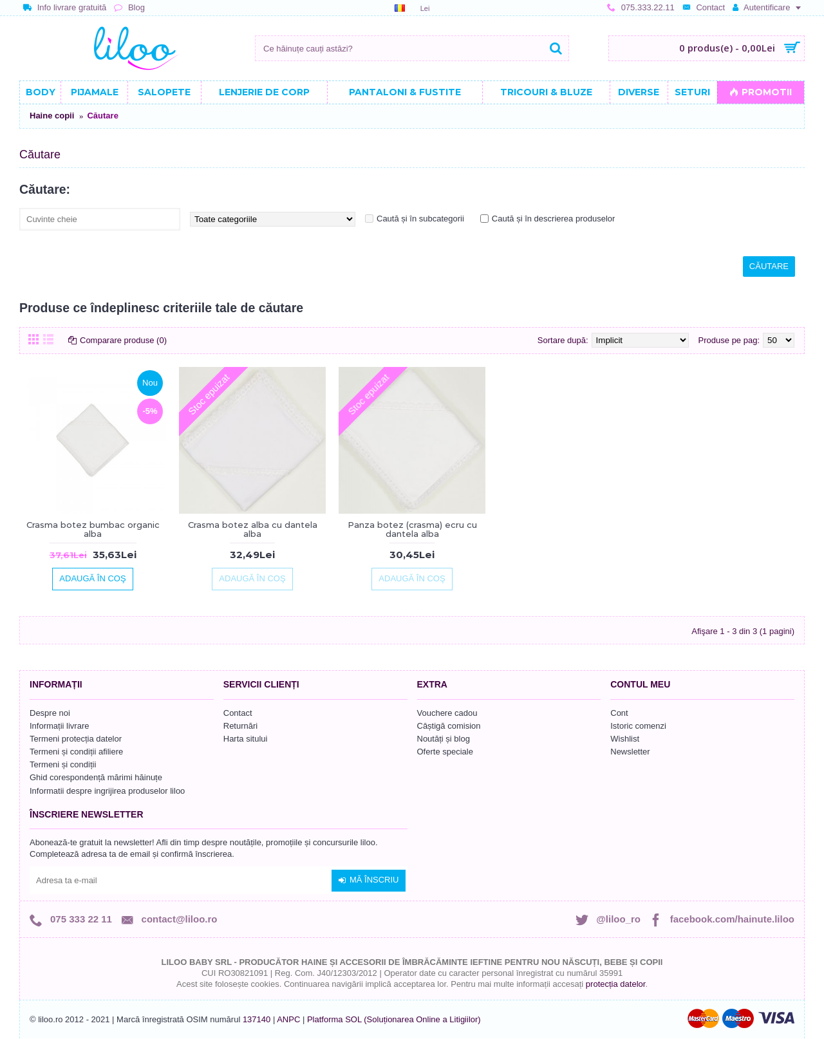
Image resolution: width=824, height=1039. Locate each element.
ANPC (288, 1019)
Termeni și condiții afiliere (76, 751)
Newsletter (630, 751)
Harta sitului (245, 739)
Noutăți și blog (443, 739)
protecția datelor (616, 984)
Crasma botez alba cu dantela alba (252, 529)
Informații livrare (59, 726)
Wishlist (624, 739)
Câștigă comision (449, 726)
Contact (237, 713)
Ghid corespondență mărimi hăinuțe (96, 777)
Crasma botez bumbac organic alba (93, 529)
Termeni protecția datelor (76, 739)
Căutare (102, 115)
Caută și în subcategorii (420, 218)
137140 (256, 1019)
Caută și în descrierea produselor (553, 218)
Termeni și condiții (63, 764)
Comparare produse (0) (123, 340)
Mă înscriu (368, 880)
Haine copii (52, 115)
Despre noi (50, 713)
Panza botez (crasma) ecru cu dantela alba (412, 529)
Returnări (240, 726)
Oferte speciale (445, 751)
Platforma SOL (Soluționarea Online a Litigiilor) (394, 1019)
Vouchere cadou (447, 713)
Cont (619, 713)
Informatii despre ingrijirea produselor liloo (107, 791)
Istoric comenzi (638, 726)
